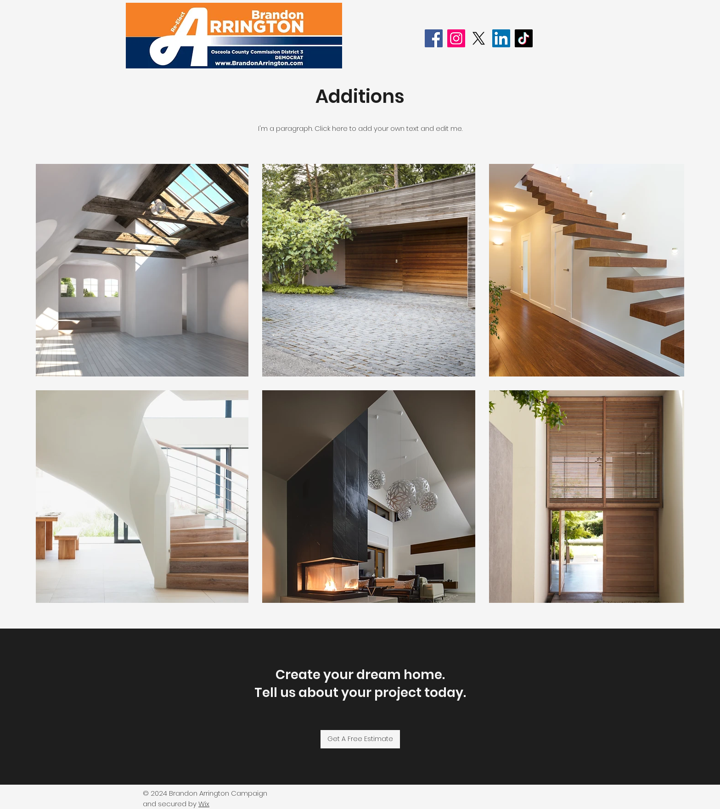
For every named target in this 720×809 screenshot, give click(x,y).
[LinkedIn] (501, 38)
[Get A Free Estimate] (360, 739)
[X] (479, 38)
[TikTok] (524, 38)
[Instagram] (456, 38)
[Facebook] (434, 38)
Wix (203, 804)
